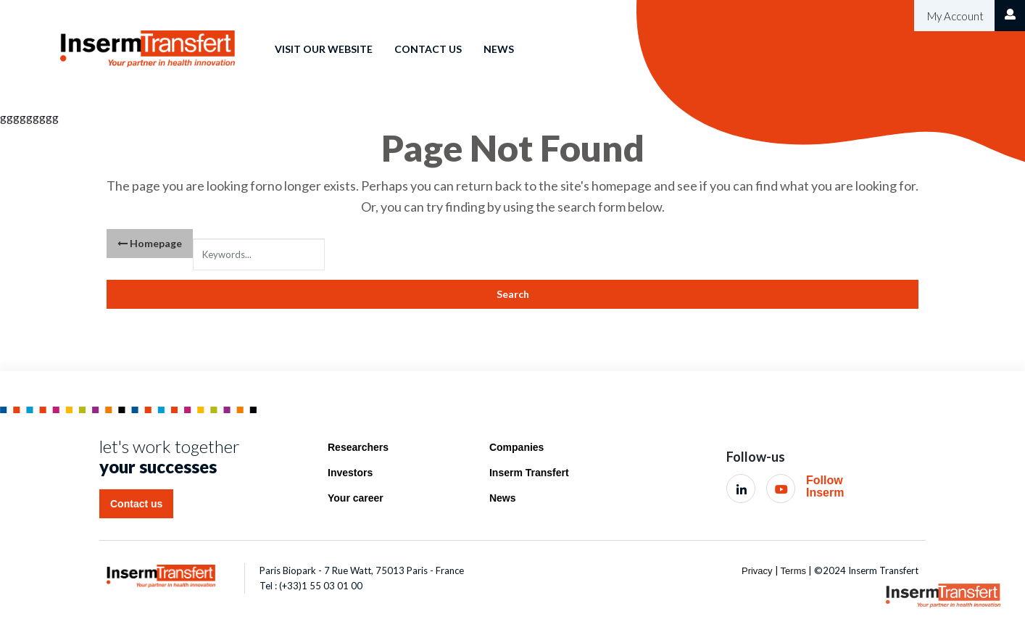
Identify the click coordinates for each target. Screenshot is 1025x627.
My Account (954, 15)
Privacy (757, 570)
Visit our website (324, 49)
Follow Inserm (825, 486)
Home (237, 39)
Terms (793, 570)
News (499, 49)
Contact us (428, 49)
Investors (350, 472)
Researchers (358, 447)
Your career (355, 498)
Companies (516, 447)
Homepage (149, 243)
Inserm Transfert (529, 472)
